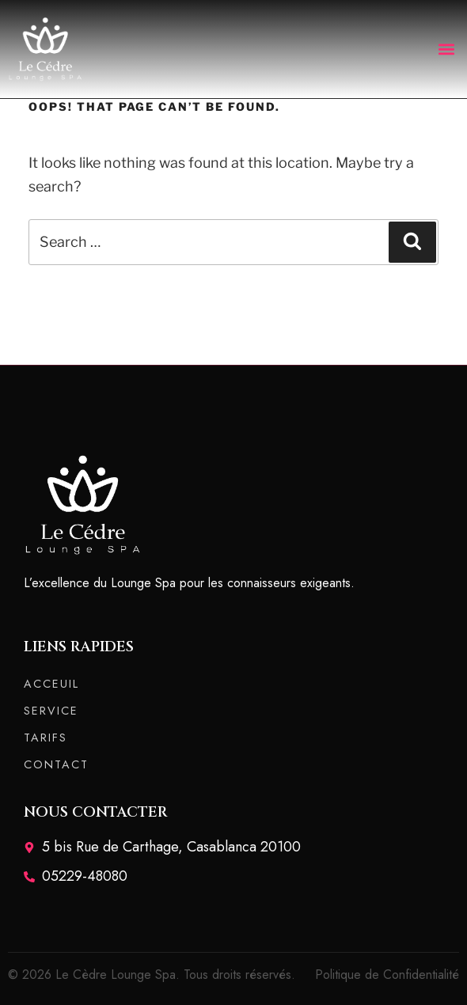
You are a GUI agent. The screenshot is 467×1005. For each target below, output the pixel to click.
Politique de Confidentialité (387, 974)
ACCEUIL (51, 684)
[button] (446, 49)
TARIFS (45, 737)
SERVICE (51, 711)
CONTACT (56, 764)
